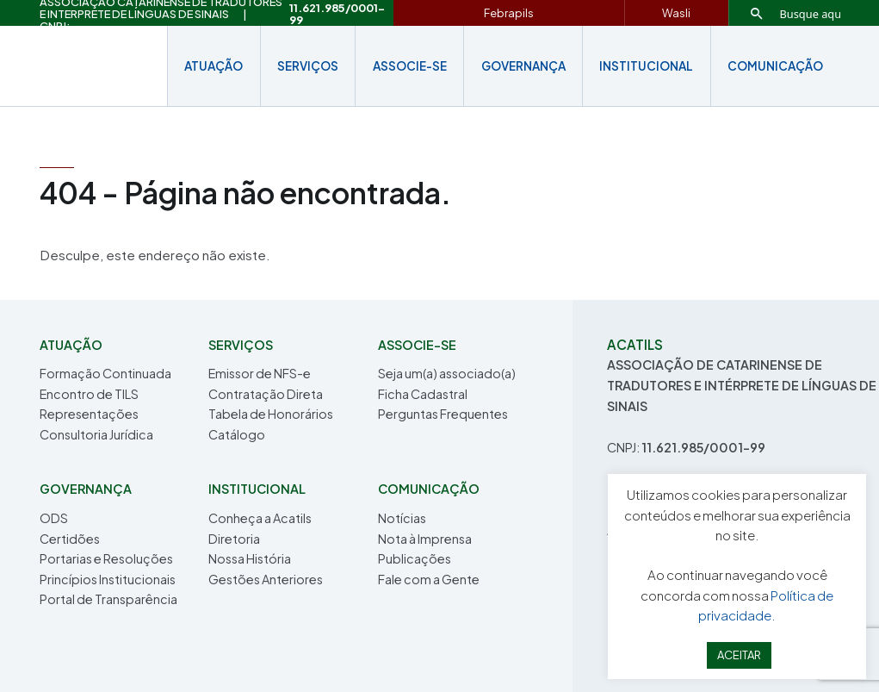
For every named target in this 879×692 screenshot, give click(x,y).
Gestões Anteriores (265, 579)
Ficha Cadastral (422, 394)
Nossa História (249, 558)
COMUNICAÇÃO (775, 66)
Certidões (70, 538)
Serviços (307, 66)
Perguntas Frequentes (443, 413)
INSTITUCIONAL (646, 66)
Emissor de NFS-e (259, 373)
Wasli (676, 13)
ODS (54, 518)
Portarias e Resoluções (106, 558)
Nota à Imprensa (425, 538)
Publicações (414, 558)
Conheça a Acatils (260, 518)
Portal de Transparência (108, 599)
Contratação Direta (265, 394)
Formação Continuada (105, 373)
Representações (89, 413)
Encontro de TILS (89, 394)
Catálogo (236, 434)
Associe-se (410, 66)
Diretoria (234, 538)
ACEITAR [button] (739, 655)
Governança (523, 66)
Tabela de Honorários (270, 413)
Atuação (213, 66)
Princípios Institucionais (108, 579)
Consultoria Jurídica (96, 434)
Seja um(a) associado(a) (447, 373)
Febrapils (509, 13)
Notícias (402, 518)
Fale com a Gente (429, 579)
